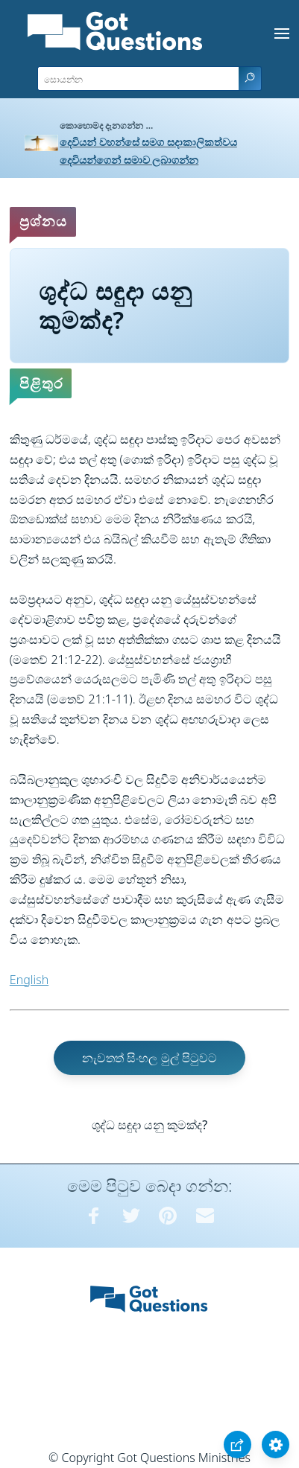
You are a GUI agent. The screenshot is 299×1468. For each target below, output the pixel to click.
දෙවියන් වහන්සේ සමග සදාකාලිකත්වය (148, 142)
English (29, 979)
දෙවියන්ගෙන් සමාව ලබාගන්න (129, 160)
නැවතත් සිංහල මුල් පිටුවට (149, 1058)
